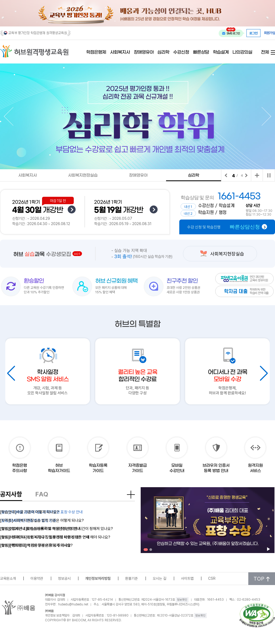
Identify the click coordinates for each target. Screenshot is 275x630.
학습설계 (221, 52)
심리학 (163, 52)
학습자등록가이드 (98, 468)
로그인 (253, 33)
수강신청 (181, 52)
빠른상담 (201, 52)
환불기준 (131, 578)
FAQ (41, 494)
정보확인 (182, 599)
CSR (212, 578)
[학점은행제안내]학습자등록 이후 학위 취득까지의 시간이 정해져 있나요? (56, 528)
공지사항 (11, 494)
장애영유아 (144, 52)
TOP (262, 578)
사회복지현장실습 (83, 175)
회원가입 (269, 33)
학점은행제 (96, 52)
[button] (13, 116)
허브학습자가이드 (59, 468)
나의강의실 (242, 52)
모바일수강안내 (176, 468)
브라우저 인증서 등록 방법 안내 (216, 468)
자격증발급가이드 (137, 468)
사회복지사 (120, 52)
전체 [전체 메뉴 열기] (265, 52)
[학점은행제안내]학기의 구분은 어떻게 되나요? (36, 545)
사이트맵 (187, 578)
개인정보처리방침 (98, 578)
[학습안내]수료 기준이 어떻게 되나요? (29, 511)
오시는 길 (159, 578)
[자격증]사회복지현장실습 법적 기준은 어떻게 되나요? (42, 520)
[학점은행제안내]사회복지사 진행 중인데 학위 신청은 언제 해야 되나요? (55, 537)
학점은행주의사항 (19, 468)
